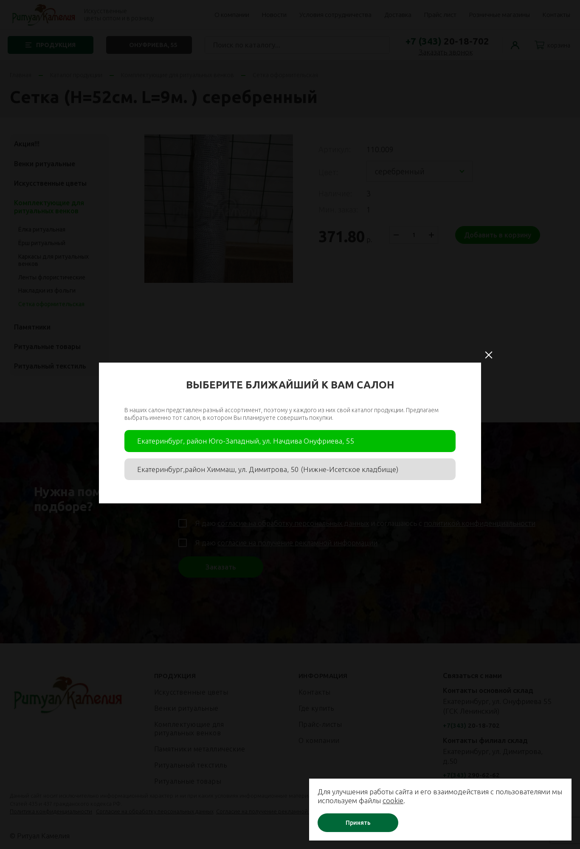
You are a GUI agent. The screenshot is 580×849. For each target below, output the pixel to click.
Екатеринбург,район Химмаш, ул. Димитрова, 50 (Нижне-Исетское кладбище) (267, 469)
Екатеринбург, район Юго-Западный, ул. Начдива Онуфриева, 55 (245, 441)
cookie (412, 800)
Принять (365, 822)
